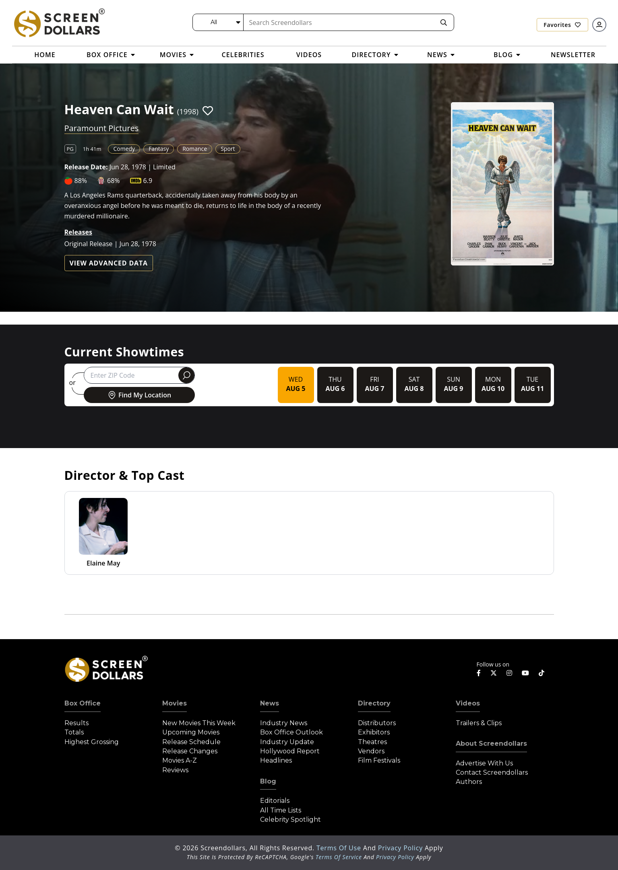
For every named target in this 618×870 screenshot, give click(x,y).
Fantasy (159, 148)
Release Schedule (191, 742)
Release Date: (86, 166)
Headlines (276, 760)
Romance (194, 148)
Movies (174, 703)
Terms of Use (339, 847)
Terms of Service (339, 857)
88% (80, 180)
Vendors (371, 751)
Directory (374, 703)
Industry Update (287, 742)
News (269, 703)
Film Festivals (379, 760)
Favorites (562, 25)
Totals (74, 732)
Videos (468, 703)
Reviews (175, 770)
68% (113, 180)
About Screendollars (491, 743)
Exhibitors (374, 732)
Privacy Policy (401, 847)
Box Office (82, 703)
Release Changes (189, 751)
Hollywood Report (290, 751)
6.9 (148, 180)
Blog (268, 781)
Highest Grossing (91, 742)
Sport (228, 148)
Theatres (372, 742)
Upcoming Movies (190, 732)
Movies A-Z (179, 760)
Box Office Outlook (291, 732)
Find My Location (139, 395)
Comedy (124, 148)
